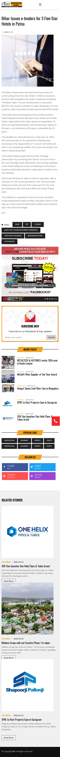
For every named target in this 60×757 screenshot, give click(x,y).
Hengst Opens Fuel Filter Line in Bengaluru (37, 388)
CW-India (20, 358)
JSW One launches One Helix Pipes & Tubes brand (35, 417)
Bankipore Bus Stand (35, 236)
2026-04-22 (30, 358)
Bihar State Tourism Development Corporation (21, 230)
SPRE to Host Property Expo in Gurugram (37, 402)
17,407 (14, 467)
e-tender (37, 224)
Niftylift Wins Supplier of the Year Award (37, 374)
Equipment (21, 386)
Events (49, 440)
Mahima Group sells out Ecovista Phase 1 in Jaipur (26, 643)
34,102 (42, 476)
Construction (9, 440)
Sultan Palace (9, 241)
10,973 (14, 476)
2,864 (42, 467)
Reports (37, 440)
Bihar (17, 224)
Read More (9, 581)
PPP (27, 224)
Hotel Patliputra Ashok (12, 236)
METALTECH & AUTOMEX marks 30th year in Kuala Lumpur (37, 361)
